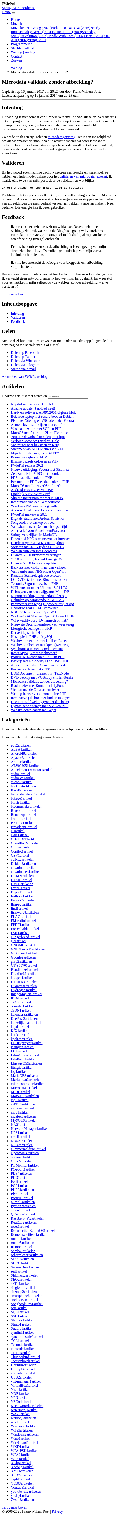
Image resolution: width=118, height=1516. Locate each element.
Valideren (18, 318)
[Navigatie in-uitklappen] (13, 13)
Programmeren (21, 44)
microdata (61, 137)
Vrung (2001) (37, 40)
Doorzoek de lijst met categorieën (26, 738)
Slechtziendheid (22, 48)
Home (15, 20)
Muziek (16, 28)
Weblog (23, 52)
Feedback (18, 322)
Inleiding (17, 314)
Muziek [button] (16, 24)
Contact (16, 56)
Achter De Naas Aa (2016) (71, 28)
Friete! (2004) (94, 36)
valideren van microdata (83, 176)
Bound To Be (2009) (67, 32)
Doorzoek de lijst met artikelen (24, 397)
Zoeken (16, 60)
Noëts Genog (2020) (37, 28)
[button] (14, 295)
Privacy (57, 1512)
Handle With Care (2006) (65, 36)
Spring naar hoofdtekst (18, 8)
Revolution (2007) (34, 36)
